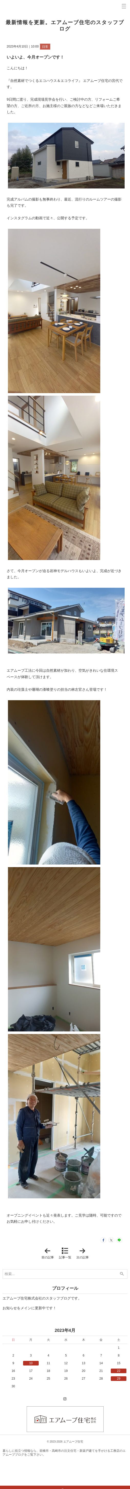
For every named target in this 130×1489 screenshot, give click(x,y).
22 (118, 1375)
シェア (93, 1242)
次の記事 (83, 1257)
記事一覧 (65, 1261)
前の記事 (49, 1257)
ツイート (105, 1242)
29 (118, 1382)
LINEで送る (117, 1242)
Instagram (65, 1404)
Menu (123, 6)
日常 (45, 47)
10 (31, 1367)
